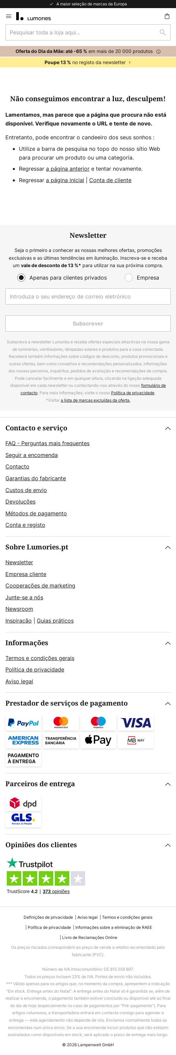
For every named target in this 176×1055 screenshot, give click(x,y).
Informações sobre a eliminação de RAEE (113, 927)
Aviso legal (19, 681)
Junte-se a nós (24, 597)
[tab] (88, 477)
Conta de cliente (110, 180)
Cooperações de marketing (40, 585)
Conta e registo (25, 525)
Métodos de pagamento (36, 513)
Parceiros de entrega (40, 784)
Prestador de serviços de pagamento (66, 703)
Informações (26, 643)
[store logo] (37, 16)
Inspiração (18, 620)
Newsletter (19, 562)
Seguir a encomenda (31, 455)
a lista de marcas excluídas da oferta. (95, 400)
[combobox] (88, 32)
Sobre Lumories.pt (36, 547)
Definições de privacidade (48, 917)
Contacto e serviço (36, 428)
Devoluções (20, 501)
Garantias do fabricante (35, 478)
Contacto (17, 466)
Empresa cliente (25, 574)
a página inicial (65, 180)
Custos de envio (26, 490)
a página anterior (68, 168)
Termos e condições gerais (39, 658)
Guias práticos (55, 620)
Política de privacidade (132, 393)
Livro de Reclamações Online (89, 937)
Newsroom (19, 608)
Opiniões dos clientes (41, 845)
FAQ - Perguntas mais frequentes (47, 443)
